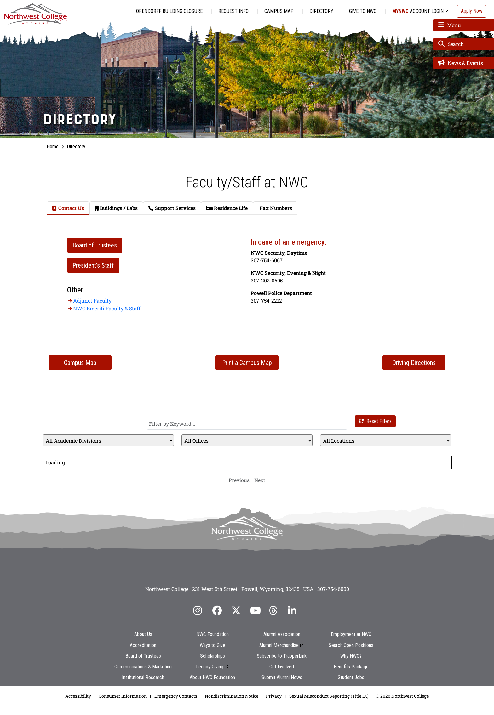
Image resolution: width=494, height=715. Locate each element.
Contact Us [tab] (68, 208)
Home (53, 147)
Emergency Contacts (175, 696)
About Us (143, 634)
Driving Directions (414, 362)
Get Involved (281, 667)
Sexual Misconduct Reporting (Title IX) (328, 696)
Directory (321, 11)
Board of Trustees (143, 656)
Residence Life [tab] (227, 208)
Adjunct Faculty (92, 300)
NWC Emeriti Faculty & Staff (107, 308)
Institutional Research (143, 677)
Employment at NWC (351, 634)
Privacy (274, 696)
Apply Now (471, 11)
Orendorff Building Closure (169, 11)
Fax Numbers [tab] (275, 208)
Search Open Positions (351, 645)
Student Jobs (351, 677)
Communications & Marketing (143, 667)
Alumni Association (281, 634)
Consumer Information (123, 696)
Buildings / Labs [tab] (116, 208)
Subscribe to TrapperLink (282, 656)
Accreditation (143, 645)
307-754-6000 (333, 589)
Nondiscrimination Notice (231, 696)
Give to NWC (362, 11)
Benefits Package (351, 667)
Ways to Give (212, 645)
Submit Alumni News (281, 677)
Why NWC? (351, 656)
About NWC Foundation (212, 677)
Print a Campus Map (247, 362)
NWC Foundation (212, 634)
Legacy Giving (209, 667)
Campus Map (279, 11)
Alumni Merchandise (279, 645)
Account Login (418, 11)
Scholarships (212, 656)
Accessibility (78, 696)
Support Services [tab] (172, 208)
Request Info (233, 11)
